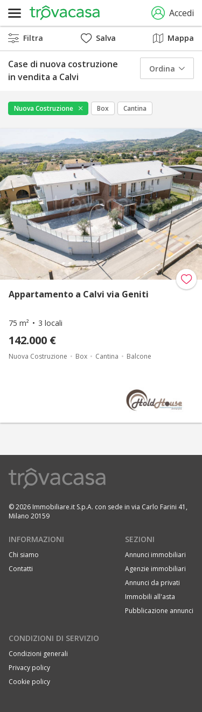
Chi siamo (24, 554)
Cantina (135, 108)
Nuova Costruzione (43, 108)
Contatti (21, 568)
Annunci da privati (152, 582)
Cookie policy (29, 681)
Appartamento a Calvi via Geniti (79, 294)
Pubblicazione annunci (159, 610)
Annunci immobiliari (155, 554)
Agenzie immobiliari (155, 568)
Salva (98, 38)
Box (103, 108)
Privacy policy (29, 667)
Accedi (172, 13)
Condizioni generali (38, 653)
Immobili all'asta (150, 596)
